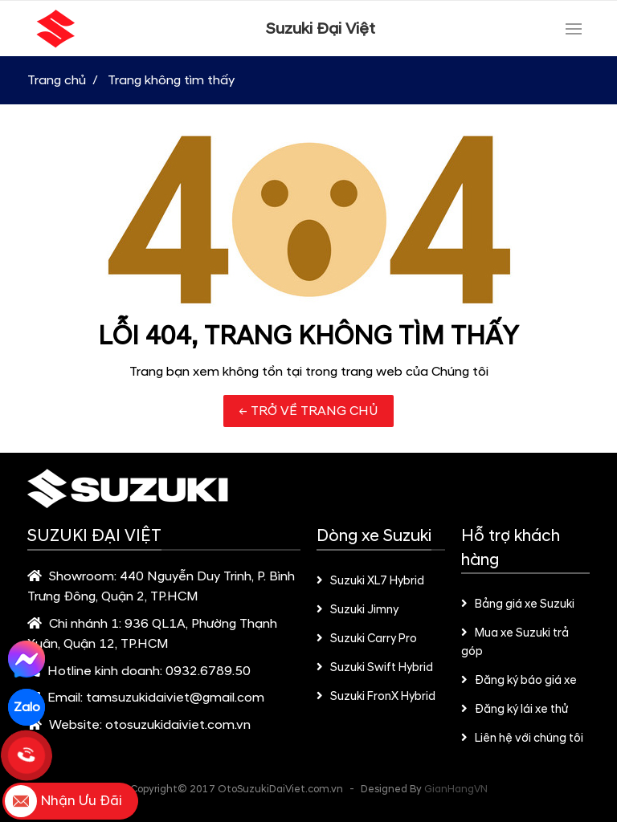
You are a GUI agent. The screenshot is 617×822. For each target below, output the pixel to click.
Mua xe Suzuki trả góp (515, 642)
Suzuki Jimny (357, 610)
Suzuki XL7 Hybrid (370, 581)
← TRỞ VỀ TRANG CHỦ (308, 411)
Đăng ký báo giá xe (519, 680)
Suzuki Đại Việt (320, 29)
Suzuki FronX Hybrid (376, 697)
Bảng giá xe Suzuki (517, 604)
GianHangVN (456, 789)
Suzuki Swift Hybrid (375, 668)
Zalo (27, 707)
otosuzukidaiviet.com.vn (178, 725)
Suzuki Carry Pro (367, 639)
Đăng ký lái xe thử (514, 709)
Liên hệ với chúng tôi (522, 738)
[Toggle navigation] (574, 29)
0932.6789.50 (208, 671)
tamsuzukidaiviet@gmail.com (175, 698)
